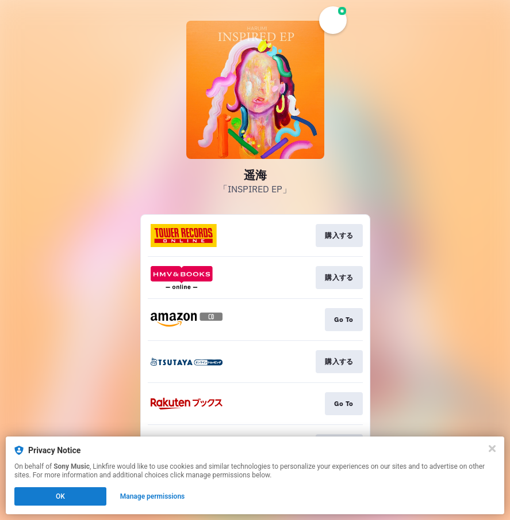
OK (60, 496)
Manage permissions (152, 496)
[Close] (492, 448)
